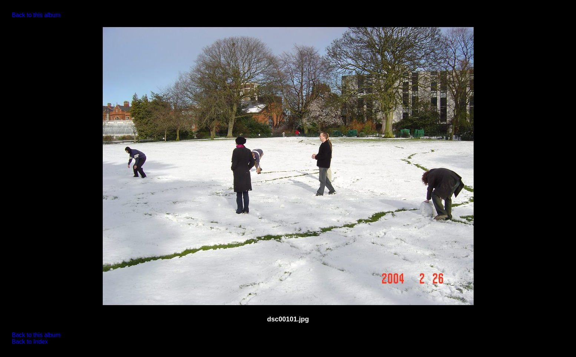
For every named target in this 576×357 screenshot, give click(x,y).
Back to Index (30, 341)
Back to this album (36, 15)
